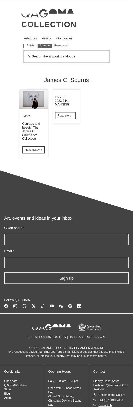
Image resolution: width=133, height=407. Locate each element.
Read (32, 149)
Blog (7, 393)
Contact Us (105, 405)
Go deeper (64, 38)
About (8, 397)
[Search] (66, 56)
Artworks (30, 38)
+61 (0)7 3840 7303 (111, 400)
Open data (10, 380)
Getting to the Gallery (112, 394)
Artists (46, 38)
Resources (61, 45)
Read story (64, 115)
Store (7, 389)
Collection (49, 24)
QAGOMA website (15, 385)
